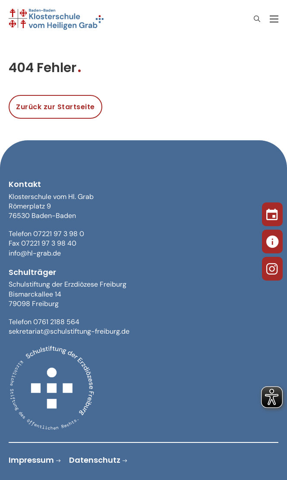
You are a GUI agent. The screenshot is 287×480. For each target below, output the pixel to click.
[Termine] (272, 212)
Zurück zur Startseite (55, 107)
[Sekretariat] (272, 240)
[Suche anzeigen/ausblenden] (257, 19)
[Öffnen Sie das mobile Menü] (274, 19)
